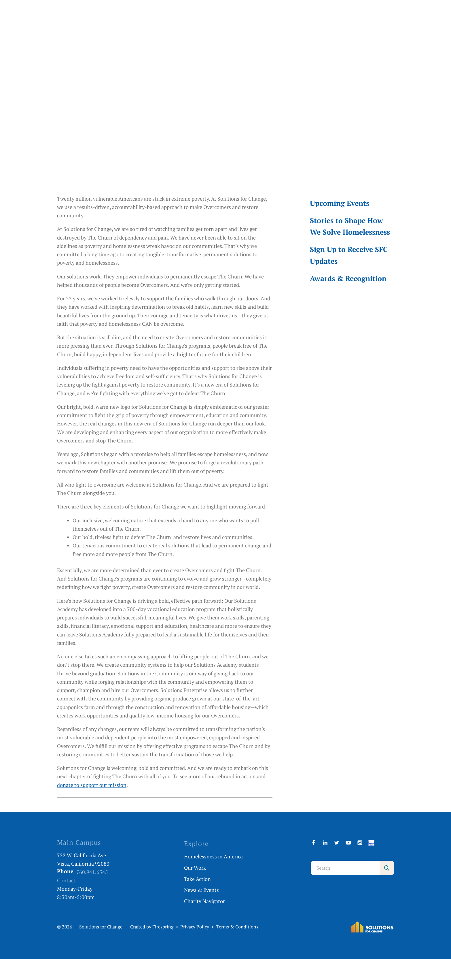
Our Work (195, 867)
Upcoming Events (339, 203)
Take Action (197, 878)
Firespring (162, 927)
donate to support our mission (91, 784)
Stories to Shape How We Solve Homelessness (350, 226)
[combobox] (345, 868)
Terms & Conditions (237, 927)
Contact (66, 880)
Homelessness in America (213, 856)
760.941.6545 (92, 871)
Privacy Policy (194, 927)
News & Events (201, 889)
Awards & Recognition (348, 278)
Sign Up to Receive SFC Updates (349, 254)
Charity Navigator (204, 901)
